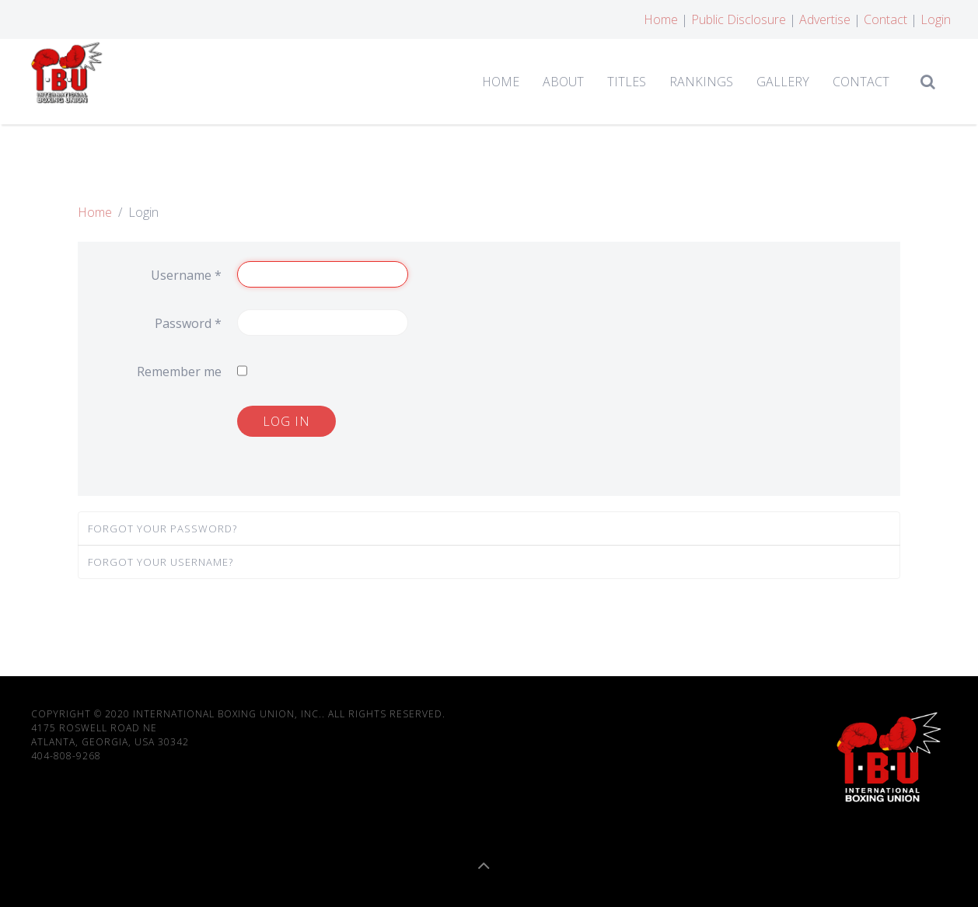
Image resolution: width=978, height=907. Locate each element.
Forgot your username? (160, 562)
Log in (286, 421)
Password (188, 323)
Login (935, 19)
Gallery (782, 81)
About (563, 81)
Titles (626, 81)
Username (186, 275)
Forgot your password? (162, 528)
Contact (885, 19)
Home (661, 19)
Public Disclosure (738, 19)
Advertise (825, 19)
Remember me (179, 371)
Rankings (701, 81)
